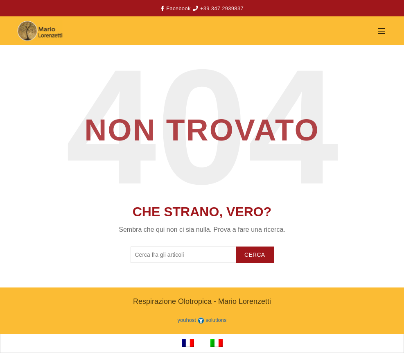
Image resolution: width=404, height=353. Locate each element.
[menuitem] (188, 343)
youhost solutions (201, 320)
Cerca (254, 254)
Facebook (178, 8)
